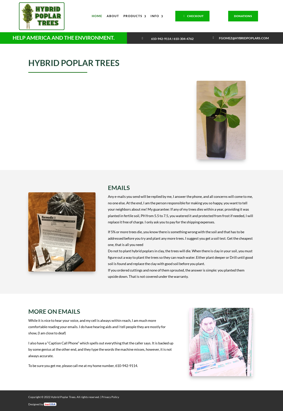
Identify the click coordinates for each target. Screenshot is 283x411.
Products (132, 16)
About (113, 16)
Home (97, 16)
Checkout (195, 16)
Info (155, 16)
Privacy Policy (110, 397)
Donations (243, 16)
